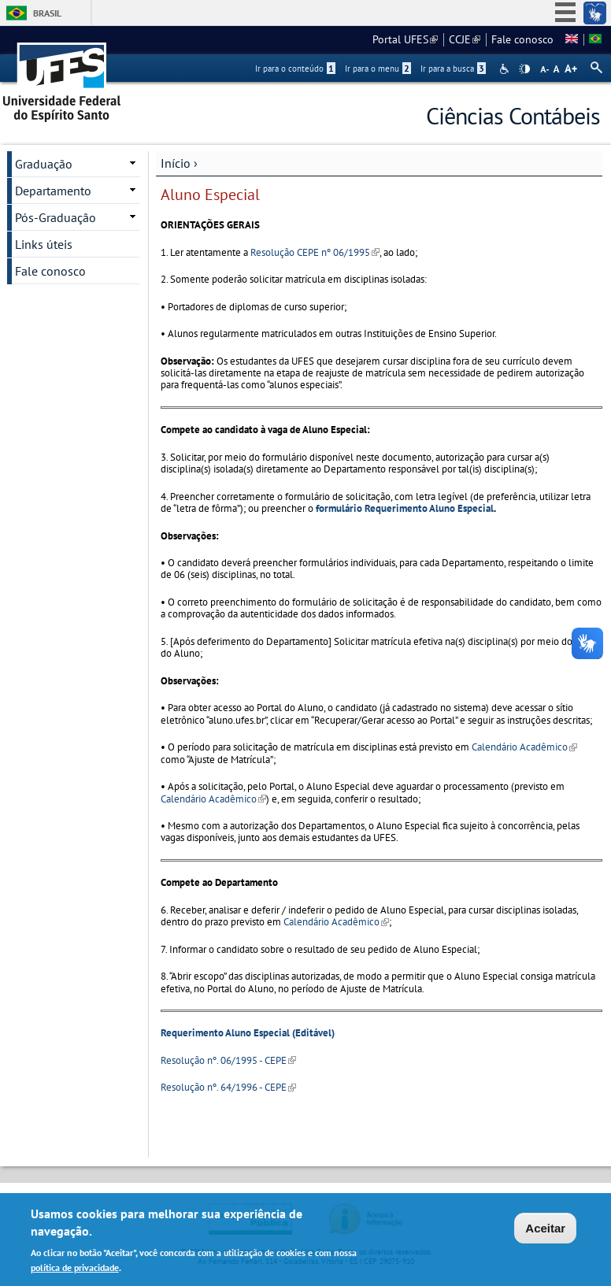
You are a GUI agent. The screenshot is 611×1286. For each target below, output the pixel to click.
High (524, 69)
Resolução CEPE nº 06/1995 (315, 252)
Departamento (53, 190)
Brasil (47, 13)
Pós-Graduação (55, 217)
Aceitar (545, 1229)
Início (176, 163)
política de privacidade (75, 1270)
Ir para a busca (453, 68)
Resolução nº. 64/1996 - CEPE (228, 1087)
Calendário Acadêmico (524, 747)
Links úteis (43, 244)
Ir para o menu (378, 68)
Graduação (43, 164)
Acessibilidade (506, 69)
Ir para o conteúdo (295, 68)
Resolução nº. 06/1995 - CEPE (228, 1060)
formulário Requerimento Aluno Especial (405, 508)
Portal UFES (405, 39)
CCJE (464, 39)
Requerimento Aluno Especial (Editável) (248, 1033)
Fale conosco (522, 39)
